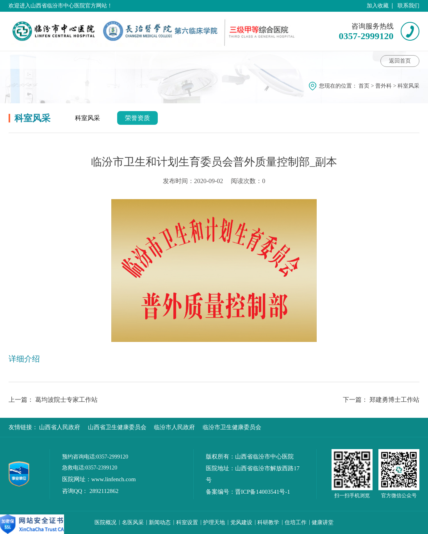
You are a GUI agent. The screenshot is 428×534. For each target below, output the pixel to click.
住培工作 (296, 522)
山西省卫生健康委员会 (117, 427)
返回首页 (400, 61)
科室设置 (187, 522)
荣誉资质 (137, 118)
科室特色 (198, 60)
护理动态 (240, 60)
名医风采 (133, 522)
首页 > (366, 86)
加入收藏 (378, 6)
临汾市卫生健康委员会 (232, 427)
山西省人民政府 (59, 427)
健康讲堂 (156, 60)
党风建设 (241, 522)
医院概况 (105, 522)
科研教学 (268, 522)
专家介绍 (114, 60)
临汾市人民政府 (174, 427)
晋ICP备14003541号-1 (262, 492)
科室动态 (74, 60)
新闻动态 (160, 522)
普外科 (383, 86)
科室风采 (279, 60)
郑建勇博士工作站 (394, 399)
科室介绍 (27, 60)
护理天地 (214, 522)
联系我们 (408, 6)
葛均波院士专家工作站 (66, 399)
